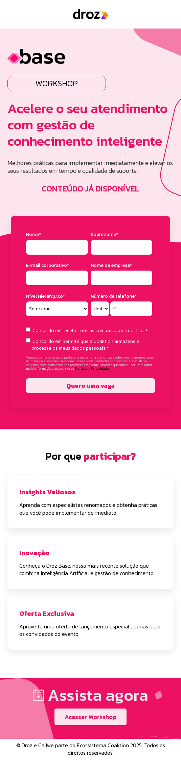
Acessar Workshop (90, 716)
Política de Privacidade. (92, 368)
